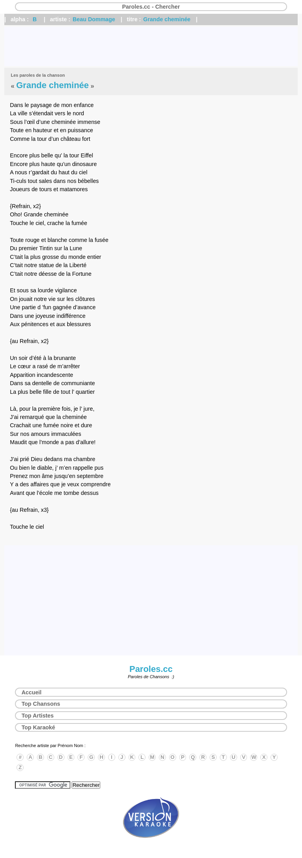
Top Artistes (38, 715)
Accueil (32, 692)
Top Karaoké (38, 727)
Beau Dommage (94, 19)
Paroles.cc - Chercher (151, 7)
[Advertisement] (151, 46)
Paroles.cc (151, 669)
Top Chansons (41, 704)
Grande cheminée (166, 19)
